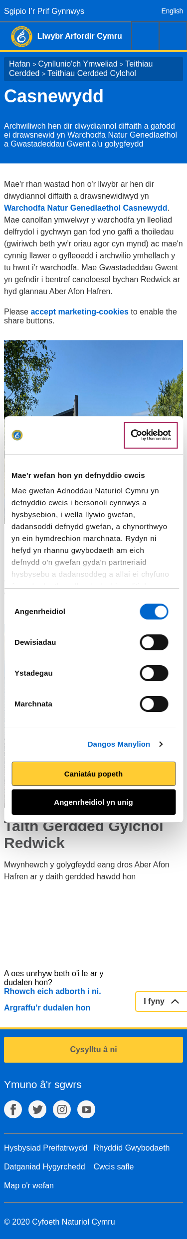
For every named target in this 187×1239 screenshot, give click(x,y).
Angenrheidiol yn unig (93, 802)
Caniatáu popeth (93, 774)
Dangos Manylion (119, 744)
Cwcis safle (114, 1166)
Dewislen (173, 35)
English (172, 11)
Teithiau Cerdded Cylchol (91, 73)
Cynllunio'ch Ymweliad (77, 64)
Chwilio (145, 35)
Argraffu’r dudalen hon (47, 1008)
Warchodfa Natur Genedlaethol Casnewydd (85, 208)
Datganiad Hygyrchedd (44, 1166)
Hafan (19, 64)
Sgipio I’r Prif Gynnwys (44, 11)
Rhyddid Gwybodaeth (132, 1148)
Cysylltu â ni (93, 1049)
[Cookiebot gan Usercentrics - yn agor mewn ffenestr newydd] (151, 435)
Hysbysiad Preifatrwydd (45, 1148)
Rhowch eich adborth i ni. (52, 991)
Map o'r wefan (29, 1185)
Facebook (13, 1109)
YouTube (86, 1109)
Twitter (37, 1109)
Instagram (62, 1109)
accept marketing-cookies (79, 312)
